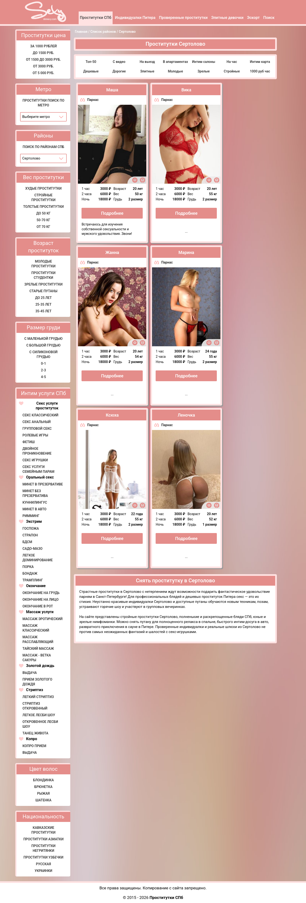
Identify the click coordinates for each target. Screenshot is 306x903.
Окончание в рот (37, 606)
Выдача (29, 673)
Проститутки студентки (43, 275)
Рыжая (43, 793)
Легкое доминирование (37, 557)
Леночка (186, 415)
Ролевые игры (35, 435)
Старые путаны (43, 291)
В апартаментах (175, 62)
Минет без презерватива (35, 493)
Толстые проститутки (43, 207)
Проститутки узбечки (43, 857)
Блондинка (43, 780)
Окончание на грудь (41, 593)
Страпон (30, 535)
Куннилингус (34, 502)
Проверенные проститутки (183, 17)
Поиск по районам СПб (43, 147)
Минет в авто (34, 509)
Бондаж (29, 573)
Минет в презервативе (42, 484)
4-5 (43, 377)
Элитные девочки (227, 17)
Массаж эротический (42, 619)
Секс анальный (36, 422)
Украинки (43, 871)
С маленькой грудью (43, 339)
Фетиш (28, 442)
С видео (119, 62)
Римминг (30, 516)
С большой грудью (43, 345)
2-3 (43, 370)
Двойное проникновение (36, 451)
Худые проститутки (43, 188)
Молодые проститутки (43, 263)
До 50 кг (43, 213)
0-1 (43, 363)
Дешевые (90, 71)
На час (232, 62)
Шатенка (43, 800)
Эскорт (253, 17)
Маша (112, 89)
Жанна (112, 252)
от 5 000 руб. (43, 73)
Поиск (268, 17)
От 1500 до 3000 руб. (43, 59)
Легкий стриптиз (38, 697)
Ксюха (112, 415)
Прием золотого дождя (37, 681)
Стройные (232, 71)
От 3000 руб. (43, 66)
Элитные (147, 71)
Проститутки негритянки (43, 848)
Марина (186, 252)
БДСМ (27, 542)
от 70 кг (43, 227)
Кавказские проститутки (43, 830)
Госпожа (30, 528)
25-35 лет (43, 304)
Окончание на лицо (40, 599)
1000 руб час (260, 71)
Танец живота (35, 733)
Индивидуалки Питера (135, 17)
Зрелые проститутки (43, 284)
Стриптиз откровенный (34, 706)
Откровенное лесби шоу (40, 724)
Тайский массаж (38, 648)
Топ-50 (91, 62)
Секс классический (40, 415)
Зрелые (203, 71)
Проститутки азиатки (43, 839)
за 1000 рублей (43, 46)
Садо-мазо (32, 549)
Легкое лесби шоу (38, 715)
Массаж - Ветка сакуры (36, 657)
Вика (186, 89)
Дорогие (119, 71)
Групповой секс (37, 428)
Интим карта (260, 62)
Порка (28, 567)
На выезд (147, 62)
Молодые (175, 71)
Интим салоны (203, 62)
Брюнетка (43, 787)
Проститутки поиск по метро (43, 103)
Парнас (92, 100)
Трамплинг (32, 580)
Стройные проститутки (43, 197)
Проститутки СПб (95, 17)
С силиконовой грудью (43, 354)
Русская (43, 864)
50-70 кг (43, 220)
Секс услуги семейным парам (38, 469)
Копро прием (34, 746)
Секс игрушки (35, 460)
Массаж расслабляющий (37, 639)
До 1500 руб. (43, 53)
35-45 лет (43, 311)
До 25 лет (43, 298)
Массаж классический (35, 628)
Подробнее (112, 213)
